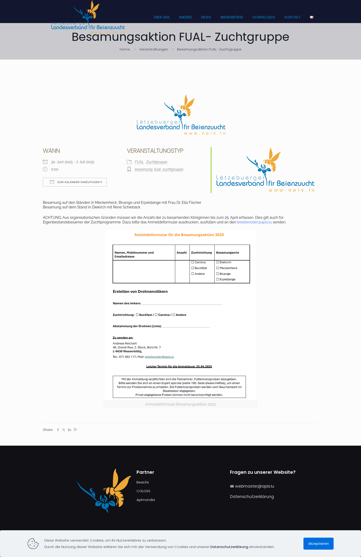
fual (157, 169)
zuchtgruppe (173, 169)
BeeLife (143, 482)
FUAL (139, 162)
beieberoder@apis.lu (254, 222)
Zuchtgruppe (156, 162)
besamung (144, 169)
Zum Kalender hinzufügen (74, 182)
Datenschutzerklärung (252, 496)
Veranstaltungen (153, 49)
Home (125, 49)
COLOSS (143, 491)
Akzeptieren (318, 543)
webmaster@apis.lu (254, 486)
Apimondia (146, 499)
